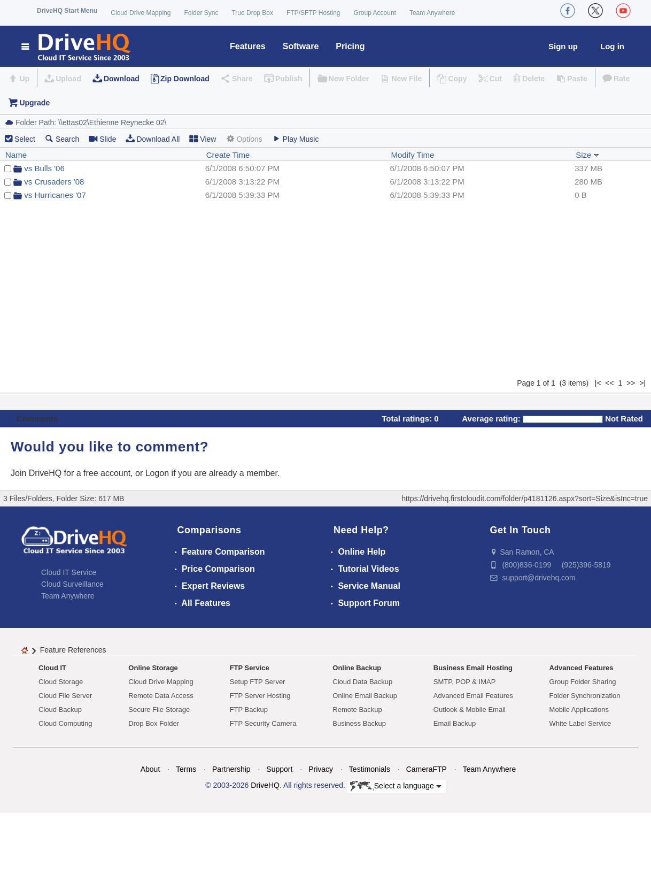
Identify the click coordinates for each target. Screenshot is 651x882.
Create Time (228, 154)
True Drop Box (252, 13)
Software (301, 46)
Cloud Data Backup (362, 682)
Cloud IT (52, 668)
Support (279, 769)
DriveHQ (265, 785)
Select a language (395, 786)
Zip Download (185, 78)
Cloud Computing (65, 723)
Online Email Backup (364, 696)
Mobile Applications (579, 709)
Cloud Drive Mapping (140, 13)
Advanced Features (581, 668)
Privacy (320, 769)
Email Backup (454, 723)
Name (16, 154)
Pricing (350, 46)
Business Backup (359, 723)
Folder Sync (201, 13)
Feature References (73, 650)
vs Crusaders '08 (54, 181)
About (150, 769)
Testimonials (369, 769)
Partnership (231, 769)
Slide (102, 139)
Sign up (563, 46)
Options (244, 139)
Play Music (295, 139)
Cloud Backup (60, 709)
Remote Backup (357, 709)
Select (24, 139)
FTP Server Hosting (260, 696)
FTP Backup (249, 709)
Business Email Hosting (473, 668)
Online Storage (152, 668)
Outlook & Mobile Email (469, 709)
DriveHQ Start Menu (67, 10)
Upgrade (34, 102)
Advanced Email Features (473, 696)
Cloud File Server (65, 696)
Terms (186, 769)
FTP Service (249, 668)
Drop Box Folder (153, 723)
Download (122, 78)
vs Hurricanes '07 (55, 195)
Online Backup (356, 668)
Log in (612, 46)
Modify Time (413, 154)
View (202, 139)
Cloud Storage (60, 682)
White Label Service (580, 723)
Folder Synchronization (585, 696)
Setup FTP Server (257, 682)
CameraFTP (426, 769)
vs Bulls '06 (44, 168)
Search (62, 139)
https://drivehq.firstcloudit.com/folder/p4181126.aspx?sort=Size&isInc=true (524, 498)
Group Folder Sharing (582, 682)
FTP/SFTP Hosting (313, 13)
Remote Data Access (160, 696)
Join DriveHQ (37, 473)
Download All (153, 139)
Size (587, 154)
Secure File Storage (159, 709)
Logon (157, 473)
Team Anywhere (432, 13)
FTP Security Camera (263, 723)
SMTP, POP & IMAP (464, 682)
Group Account (375, 13)
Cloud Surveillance (72, 584)
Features (248, 46)
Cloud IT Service (68, 572)
